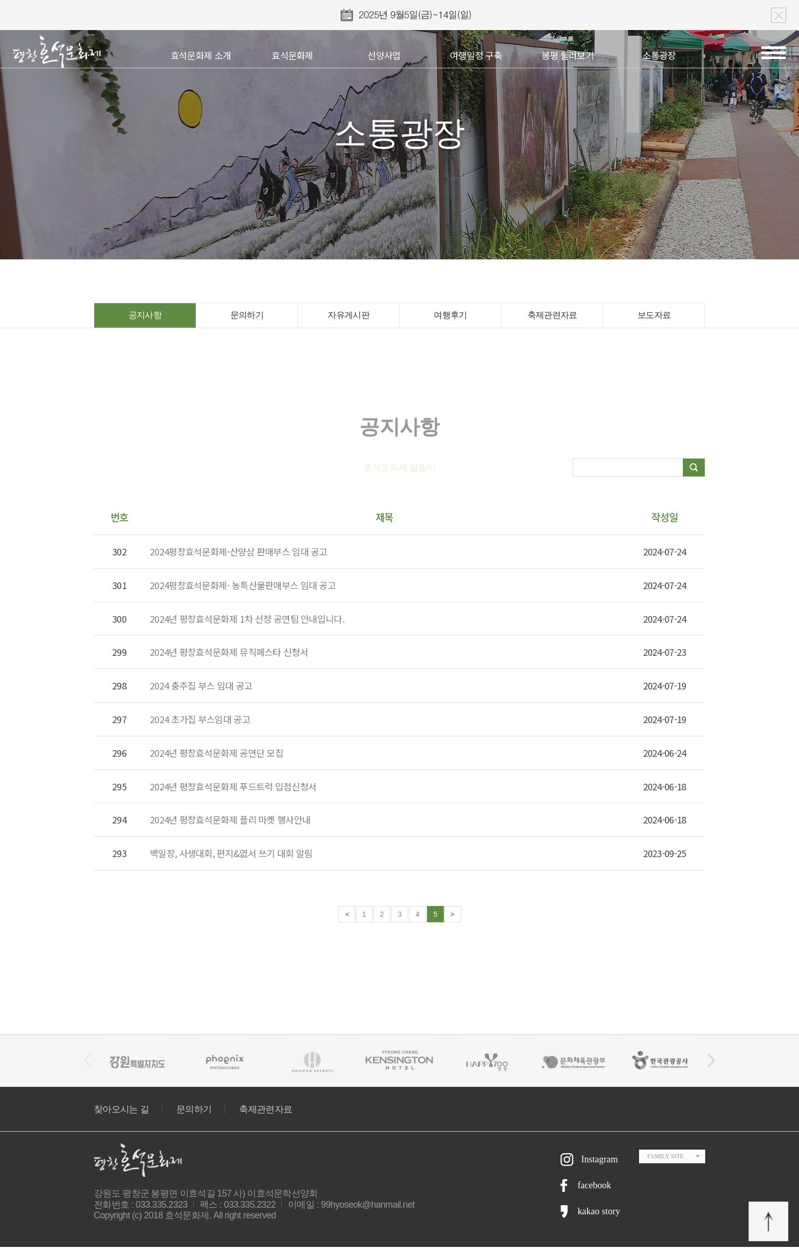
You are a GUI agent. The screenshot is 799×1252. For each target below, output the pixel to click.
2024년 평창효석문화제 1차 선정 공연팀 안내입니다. (247, 623)
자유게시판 (349, 318)
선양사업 (384, 55)
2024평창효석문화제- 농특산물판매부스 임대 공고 (243, 590)
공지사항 (145, 318)
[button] (711, 1065)
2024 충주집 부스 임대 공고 (201, 690)
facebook (594, 1190)
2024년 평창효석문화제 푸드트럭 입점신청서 (233, 791)
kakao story (599, 1216)
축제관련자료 (552, 318)
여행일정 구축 (476, 55)
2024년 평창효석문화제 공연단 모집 (216, 757)
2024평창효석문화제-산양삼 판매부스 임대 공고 (239, 556)
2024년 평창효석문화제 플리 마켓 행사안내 (230, 824)
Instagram (599, 1164)
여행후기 (450, 318)
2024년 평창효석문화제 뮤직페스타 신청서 (229, 656)
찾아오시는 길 (121, 1114)
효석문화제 (292, 55)
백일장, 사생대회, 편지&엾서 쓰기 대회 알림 (231, 858)
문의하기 (247, 318)
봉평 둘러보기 (568, 55)
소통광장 (659, 55)
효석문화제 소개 (201, 55)
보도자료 (654, 318)
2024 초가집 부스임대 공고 (200, 724)
